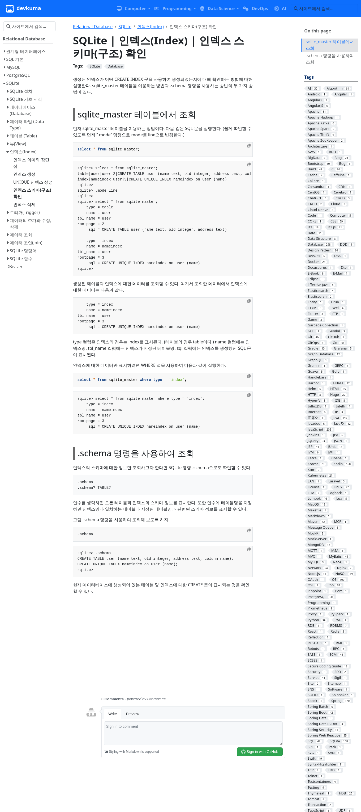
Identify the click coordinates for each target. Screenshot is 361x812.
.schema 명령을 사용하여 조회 (330, 59)
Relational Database (93, 27)
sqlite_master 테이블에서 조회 (330, 45)
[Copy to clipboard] (249, 146)
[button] (133, 8)
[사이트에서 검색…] (324, 8)
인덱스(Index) (150, 27)
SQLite (124, 27)
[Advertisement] (185, 648)
